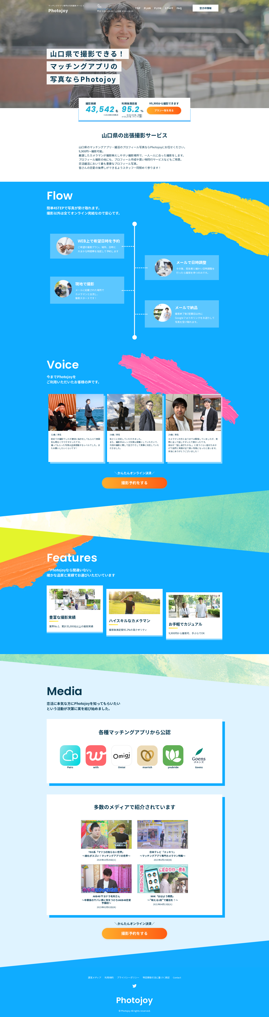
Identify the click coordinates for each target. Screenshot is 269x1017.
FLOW (158, 8)
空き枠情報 (206, 8)
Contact (177, 977)
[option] (76, 428)
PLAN (147, 8)
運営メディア (94, 977)
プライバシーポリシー (128, 977)
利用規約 (109, 977)
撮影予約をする (134, 482)
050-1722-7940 (104, 9)
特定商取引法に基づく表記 (156, 977)
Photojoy (66, 9)
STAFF (169, 8)
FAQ (179, 8)
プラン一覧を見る (164, 110)
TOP (138, 8)
